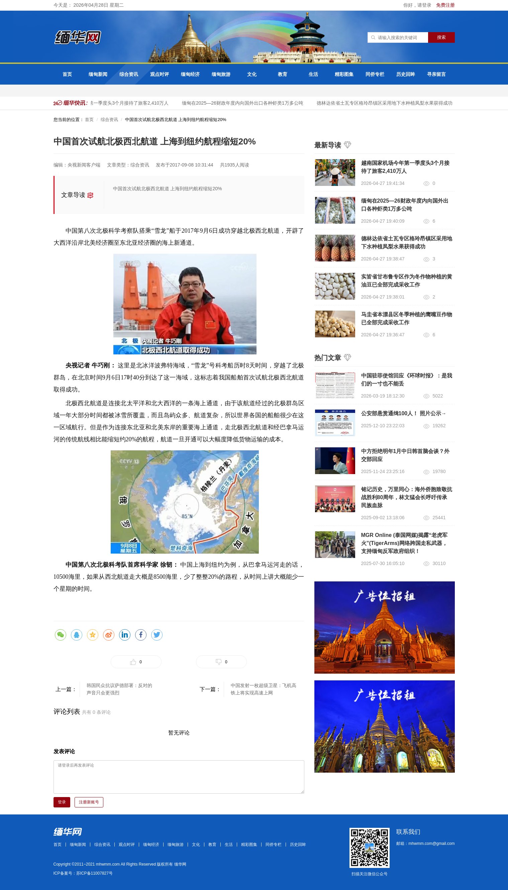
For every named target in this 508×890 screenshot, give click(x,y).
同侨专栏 (375, 74)
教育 (282, 74)
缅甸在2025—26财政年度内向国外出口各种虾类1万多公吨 (244, 103)
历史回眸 (405, 74)
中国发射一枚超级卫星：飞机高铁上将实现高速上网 (263, 689)
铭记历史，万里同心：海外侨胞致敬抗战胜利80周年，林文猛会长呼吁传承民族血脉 (406, 497)
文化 (252, 74)
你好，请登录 (418, 5)
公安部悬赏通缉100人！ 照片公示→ (403, 413)
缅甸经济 (190, 74)
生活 (313, 74)
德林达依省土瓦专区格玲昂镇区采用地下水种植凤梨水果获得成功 (386, 103)
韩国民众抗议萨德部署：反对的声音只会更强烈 (119, 689)
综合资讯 (128, 74)
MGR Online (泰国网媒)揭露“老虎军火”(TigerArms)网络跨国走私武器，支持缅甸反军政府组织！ (404, 543)
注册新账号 (89, 802)
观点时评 (159, 74)
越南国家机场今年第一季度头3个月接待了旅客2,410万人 (112, 103)
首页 (67, 74)
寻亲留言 (436, 74)
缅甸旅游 (221, 74)
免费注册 (445, 5)
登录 (62, 802)
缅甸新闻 (98, 74)
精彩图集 (344, 74)
